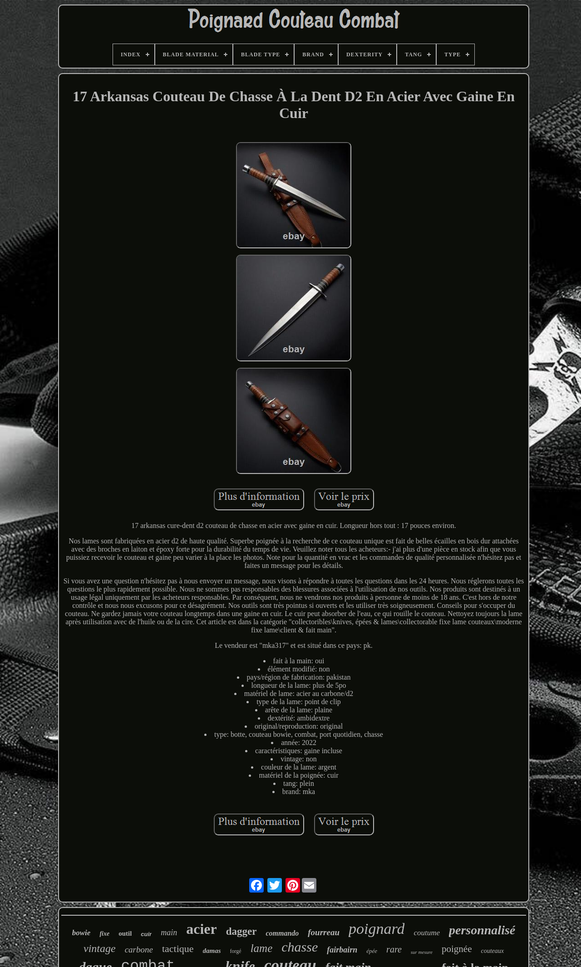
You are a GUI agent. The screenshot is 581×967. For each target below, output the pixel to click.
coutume (427, 932)
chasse (299, 946)
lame (262, 948)
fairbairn (342, 949)
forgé (235, 951)
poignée (457, 948)
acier (201, 929)
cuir (146, 934)
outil (125, 933)
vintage (100, 948)
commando (282, 933)
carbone (139, 949)
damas (212, 950)
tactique (178, 948)
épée (371, 950)
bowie (81, 932)
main (169, 932)
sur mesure (422, 952)
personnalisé (482, 930)
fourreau (324, 932)
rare (394, 949)
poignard (376, 928)
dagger (241, 931)
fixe (104, 933)
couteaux (492, 950)
